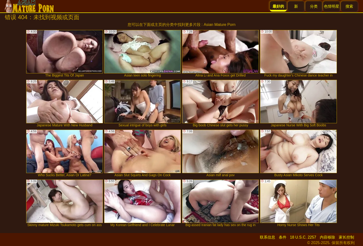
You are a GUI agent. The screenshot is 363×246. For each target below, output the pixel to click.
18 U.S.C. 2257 (303, 237)
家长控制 (346, 237)
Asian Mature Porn (220, 25)
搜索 (349, 6)
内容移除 (327, 237)
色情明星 (331, 6)
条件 (282, 237)
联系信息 (267, 237)
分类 (314, 6)
